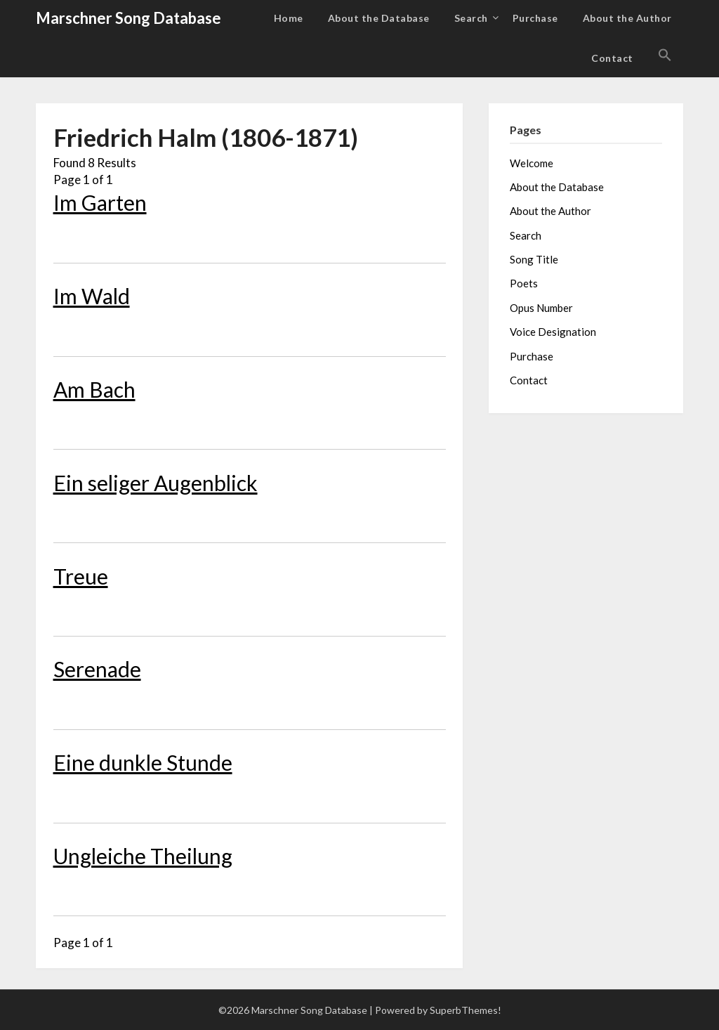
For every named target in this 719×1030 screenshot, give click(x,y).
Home (288, 18)
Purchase (535, 18)
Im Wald (91, 295)
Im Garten (100, 202)
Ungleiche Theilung (142, 855)
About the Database (379, 18)
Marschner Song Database (128, 17)
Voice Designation (553, 331)
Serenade (97, 669)
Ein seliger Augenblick (155, 482)
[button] (665, 55)
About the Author (627, 18)
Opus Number (541, 307)
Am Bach (94, 389)
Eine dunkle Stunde (142, 762)
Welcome (531, 163)
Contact (612, 58)
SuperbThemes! (465, 1010)
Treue (80, 576)
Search (471, 18)
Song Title (534, 259)
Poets (524, 283)
